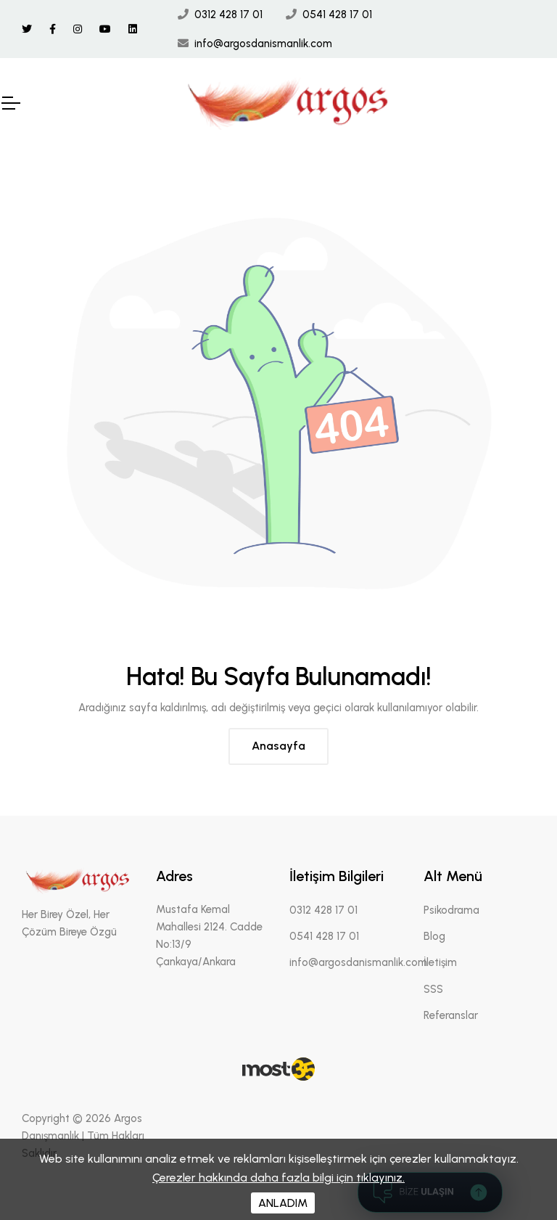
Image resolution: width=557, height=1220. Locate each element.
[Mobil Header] (10, 103)
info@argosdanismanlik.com (263, 43)
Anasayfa (278, 746)
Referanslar (451, 1015)
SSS (433, 989)
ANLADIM (283, 1203)
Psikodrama (451, 910)
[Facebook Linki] (52, 29)
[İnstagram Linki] (77, 29)
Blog (434, 936)
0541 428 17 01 (337, 14)
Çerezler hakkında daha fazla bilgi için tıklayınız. (278, 1177)
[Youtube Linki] (105, 29)
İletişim (440, 962)
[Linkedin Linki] (132, 29)
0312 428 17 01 (228, 14)
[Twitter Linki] (27, 29)
